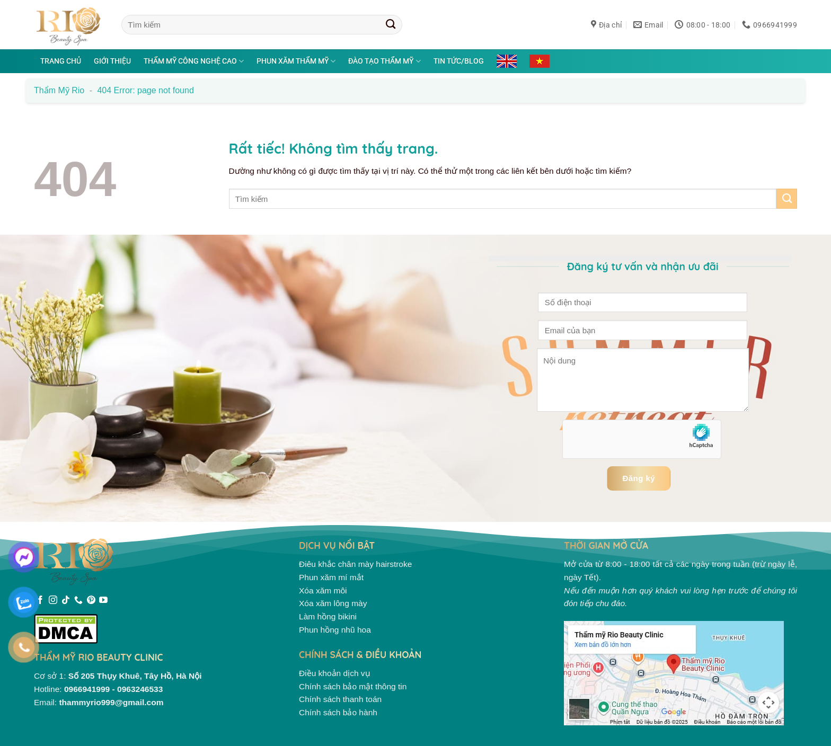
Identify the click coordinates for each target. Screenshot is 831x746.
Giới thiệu (112, 61)
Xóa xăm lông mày (333, 603)
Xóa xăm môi (323, 590)
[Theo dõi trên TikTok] (65, 600)
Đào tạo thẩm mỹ (384, 61)
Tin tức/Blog (459, 61)
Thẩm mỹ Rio (59, 90)
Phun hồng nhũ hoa (335, 629)
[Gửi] (391, 24)
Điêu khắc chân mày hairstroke (355, 564)
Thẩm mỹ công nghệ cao (194, 61)
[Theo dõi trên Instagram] (53, 600)
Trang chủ (60, 61)
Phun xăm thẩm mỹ (296, 61)
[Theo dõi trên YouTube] (103, 600)
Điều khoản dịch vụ (334, 673)
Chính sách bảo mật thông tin (352, 686)
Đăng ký (638, 478)
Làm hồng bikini (328, 616)
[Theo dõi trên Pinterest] (91, 600)
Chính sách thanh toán (340, 699)
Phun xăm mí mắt (331, 577)
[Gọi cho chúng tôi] (78, 600)
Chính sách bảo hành (338, 712)
